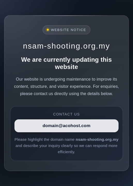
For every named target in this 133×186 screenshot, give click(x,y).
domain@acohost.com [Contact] (66, 125)
